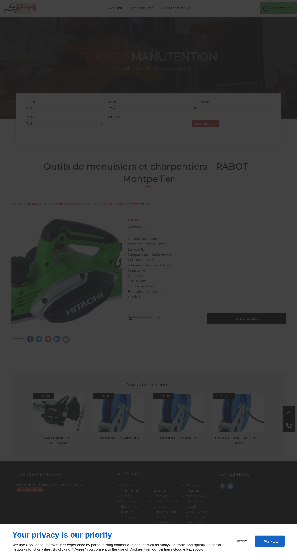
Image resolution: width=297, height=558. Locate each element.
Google (179, 549)
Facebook (194, 549)
